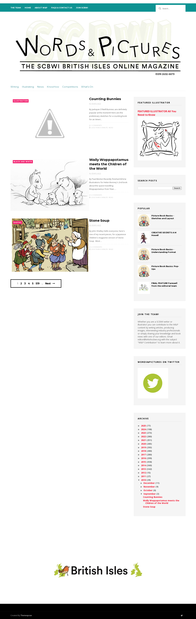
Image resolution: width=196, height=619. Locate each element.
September (150, 493)
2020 (144, 443)
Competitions (70, 86)
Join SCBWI (82, 8)
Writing (14, 86)
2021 (144, 440)
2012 (144, 472)
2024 (144, 429)
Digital (17, 223)
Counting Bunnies (105, 99)
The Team (15, 8)
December (149, 483)
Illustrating (28, 86)
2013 (144, 469)
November (150, 486)
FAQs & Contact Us (61, 8)
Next (48, 283)
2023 (144, 432)
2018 (144, 450)
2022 (144, 436)
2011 (144, 476)
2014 (144, 465)
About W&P (41, 8)
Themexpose (26, 615)
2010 (144, 480)
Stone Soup (99, 220)
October (148, 490)
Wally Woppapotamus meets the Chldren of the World (108, 164)
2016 (144, 458)
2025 (144, 425)
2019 (144, 447)
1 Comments (95, 125)
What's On (87, 86)
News (40, 86)
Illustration (21, 101)
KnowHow (53, 86)
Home (28, 8)
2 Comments (95, 195)
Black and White (23, 162)
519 (37, 283)
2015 (144, 461)
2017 (144, 454)
